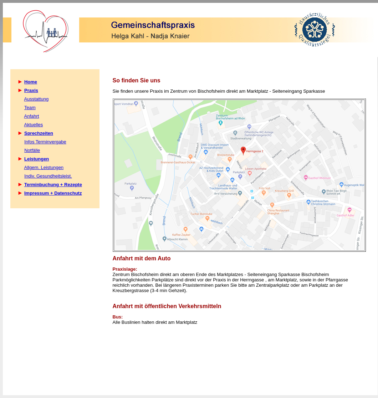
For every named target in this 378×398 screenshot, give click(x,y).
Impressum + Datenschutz (53, 193)
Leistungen (36, 159)
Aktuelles (33, 124)
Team (30, 107)
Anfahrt (31, 116)
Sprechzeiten (38, 133)
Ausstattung (36, 99)
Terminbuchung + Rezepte (53, 184)
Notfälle (32, 150)
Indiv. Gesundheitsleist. (48, 176)
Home (30, 82)
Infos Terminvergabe (45, 141)
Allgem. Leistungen (44, 167)
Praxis (31, 90)
